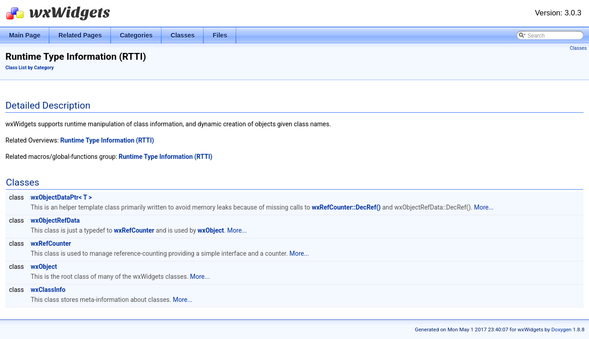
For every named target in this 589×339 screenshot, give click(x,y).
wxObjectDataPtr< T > (61, 197)
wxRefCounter (134, 230)
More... (484, 207)
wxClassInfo (48, 289)
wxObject (211, 230)
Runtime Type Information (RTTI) (107, 140)
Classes (578, 48)
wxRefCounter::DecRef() (346, 207)
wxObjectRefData (55, 220)
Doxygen (561, 329)
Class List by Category (29, 68)
